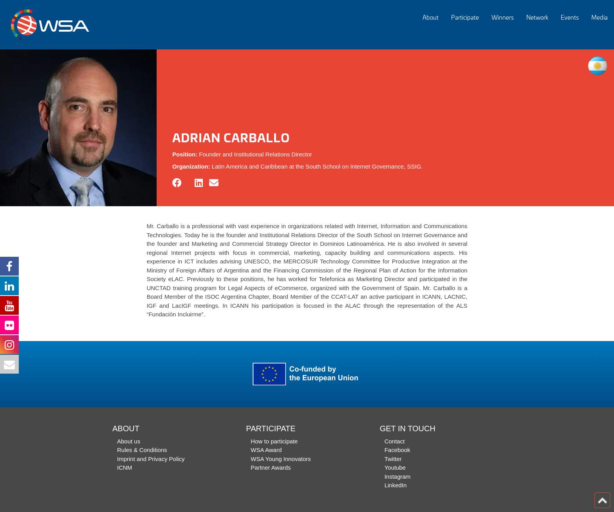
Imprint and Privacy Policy (151, 459)
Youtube (395, 467)
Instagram (398, 476)
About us (128, 441)
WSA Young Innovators (281, 459)
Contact (395, 441)
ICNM (124, 467)
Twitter (393, 459)
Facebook (397, 450)
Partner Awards (271, 467)
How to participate (274, 441)
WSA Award (266, 450)
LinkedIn (396, 485)
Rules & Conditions (142, 450)
